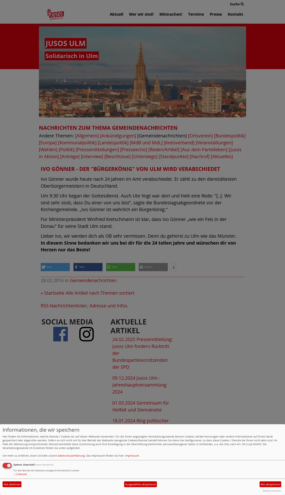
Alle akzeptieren (270, 484)
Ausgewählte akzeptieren (140, 484)
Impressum (132, 455)
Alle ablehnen (12, 484)
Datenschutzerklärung (71, 455)
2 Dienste (20, 474)
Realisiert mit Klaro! (272, 490)
